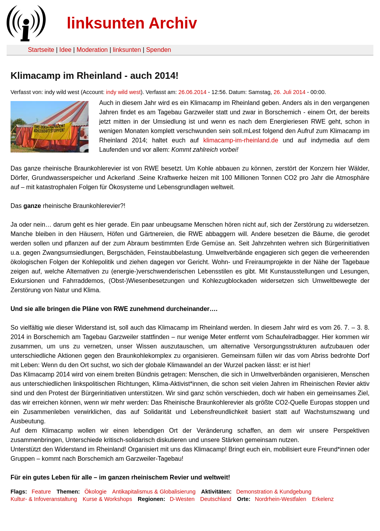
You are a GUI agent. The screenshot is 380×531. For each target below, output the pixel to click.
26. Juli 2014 (289, 92)
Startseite (41, 49)
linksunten (127, 49)
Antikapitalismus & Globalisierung (154, 491)
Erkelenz (323, 499)
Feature (41, 491)
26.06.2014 (192, 92)
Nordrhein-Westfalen (280, 499)
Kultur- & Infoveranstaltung (44, 499)
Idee (65, 49)
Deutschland (215, 499)
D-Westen (182, 499)
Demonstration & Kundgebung (273, 491)
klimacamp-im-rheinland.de (240, 140)
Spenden (158, 49)
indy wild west (123, 92)
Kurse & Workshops (107, 499)
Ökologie (95, 491)
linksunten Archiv (132, 23)
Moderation (92, 49)
